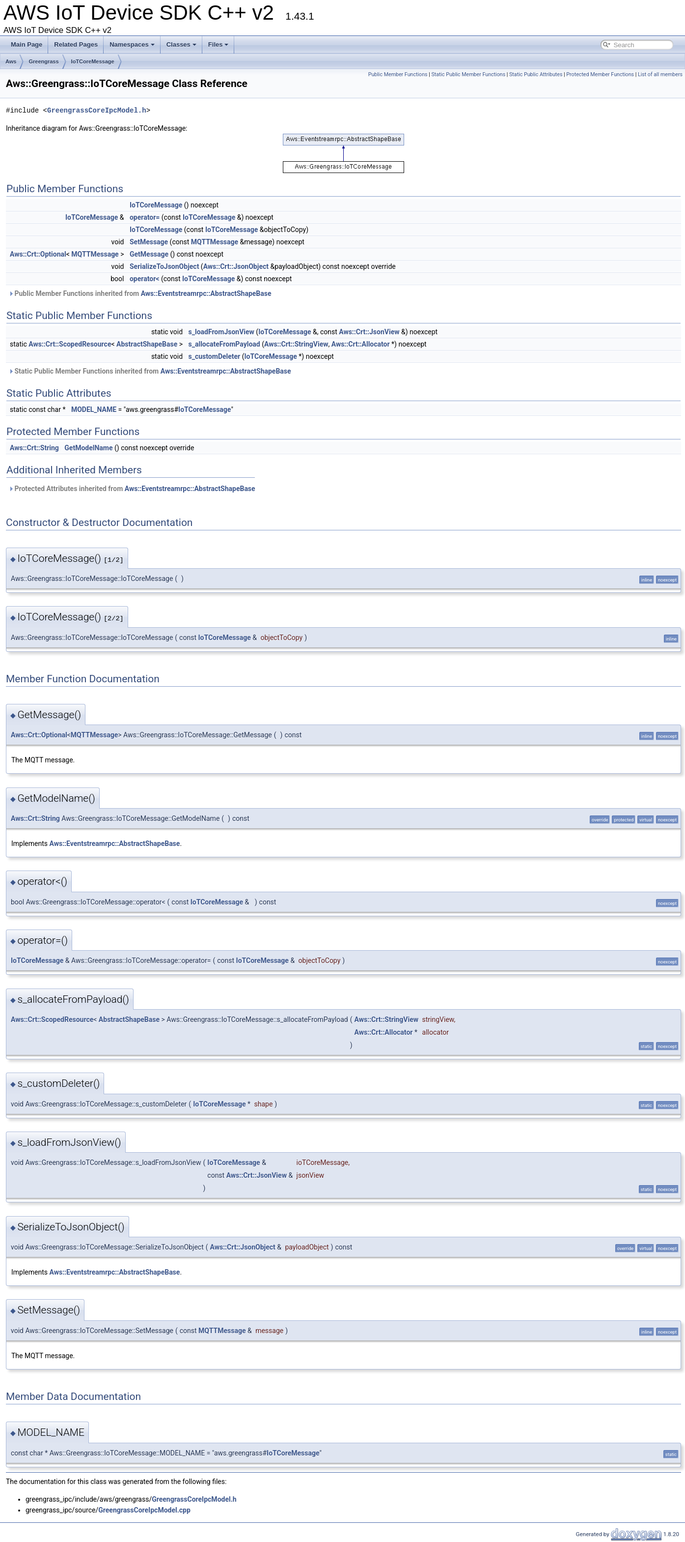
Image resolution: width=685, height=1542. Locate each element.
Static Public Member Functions (468, 74)
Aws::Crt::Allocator (360, 344)
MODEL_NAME (93, 409)
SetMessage (149, 242)
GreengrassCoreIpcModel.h (96, 110)
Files (218, 44)
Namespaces (132, 44)
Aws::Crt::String (34, 448)
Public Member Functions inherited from (140, 293)
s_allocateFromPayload (224, 344)
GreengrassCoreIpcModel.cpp (144, 1510)
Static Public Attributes (535, 74)
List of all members (660, 74)
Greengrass (43, 61)
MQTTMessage (214, 242)
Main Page (26, 44)
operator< (144, 279)
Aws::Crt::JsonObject (236, 266)
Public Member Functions (398, 74)
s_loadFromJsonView (221, 332)
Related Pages (76, 44)
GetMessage (149, 254)
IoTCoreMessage (92, 61)
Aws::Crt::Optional (38, 254)
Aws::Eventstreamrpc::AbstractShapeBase (206, 293)
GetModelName (88, 448)
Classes (181, 44)
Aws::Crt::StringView (296, 344)
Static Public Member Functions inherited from (149, 371)
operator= (145, 217)
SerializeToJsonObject (164, 266)
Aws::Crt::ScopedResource (69, 344)
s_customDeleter (215, 356)
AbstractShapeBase (146, 344)
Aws (10, 61)
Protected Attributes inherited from (131, 489)
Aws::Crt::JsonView (369, 332)
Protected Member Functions (600, 74)
